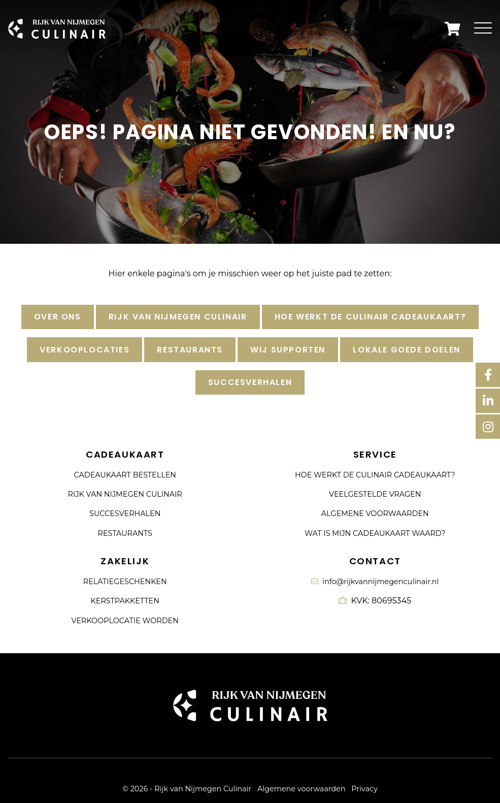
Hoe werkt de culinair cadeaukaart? (370, 317)
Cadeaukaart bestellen (125, 474)
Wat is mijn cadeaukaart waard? (375, 533)
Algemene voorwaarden (375, 513)
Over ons (57, 317)
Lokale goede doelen (406, 350)
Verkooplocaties (84, 350)
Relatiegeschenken (125, 581)
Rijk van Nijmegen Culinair (178, 317)
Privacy (364, 788)
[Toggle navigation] (483, 28)
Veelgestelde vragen (375, 494)
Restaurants (190, 350)
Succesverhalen (250, 382)
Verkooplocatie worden (125, 620)
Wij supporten (287, 350)
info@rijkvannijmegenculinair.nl (375, 581)
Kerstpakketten (125, 600)
